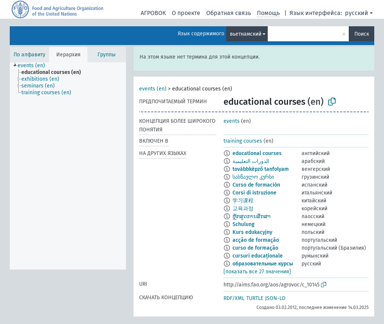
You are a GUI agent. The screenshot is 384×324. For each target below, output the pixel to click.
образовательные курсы (262, 264)
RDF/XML (234, 298)
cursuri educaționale (257, 256)
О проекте (186, 13)
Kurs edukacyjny (252, 232)
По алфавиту (29, 54)
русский (356, 13)
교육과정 (243, 208)
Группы (107, 54)
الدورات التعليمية (250, 161)
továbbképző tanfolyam (260, 169)
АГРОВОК (153, 13)
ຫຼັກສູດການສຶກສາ (251, 216)
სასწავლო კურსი (253, 177)
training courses (243, 141)
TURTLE (254, 298)
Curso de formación (256, 185)
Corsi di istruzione (254, 193)
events (232, 121)
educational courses (257, 153)
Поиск (361, 34)
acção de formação (255, 240)
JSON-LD (275, 298)
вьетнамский (245, 34)
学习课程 (243, 200)
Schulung (243, 224)
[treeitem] (34, 65)
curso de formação (255, 248)
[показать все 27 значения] (257, 271)
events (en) (152, 89)
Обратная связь (228, 13)
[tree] (68, 166)
